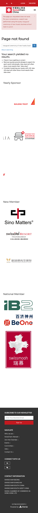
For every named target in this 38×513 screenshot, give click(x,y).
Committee (9, 446)
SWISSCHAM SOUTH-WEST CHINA (17, 488)
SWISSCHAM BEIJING (12, 480)
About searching (7, 50)
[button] (34, 16)
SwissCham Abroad (11, 437)
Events (7, 443)
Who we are (9, 434)
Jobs (6, 449)
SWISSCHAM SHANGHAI (13, 483)
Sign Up (19, 423)
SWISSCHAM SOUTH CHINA (14, 485)
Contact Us (8, 452)
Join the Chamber (11, 440)
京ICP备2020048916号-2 (19, 504)
